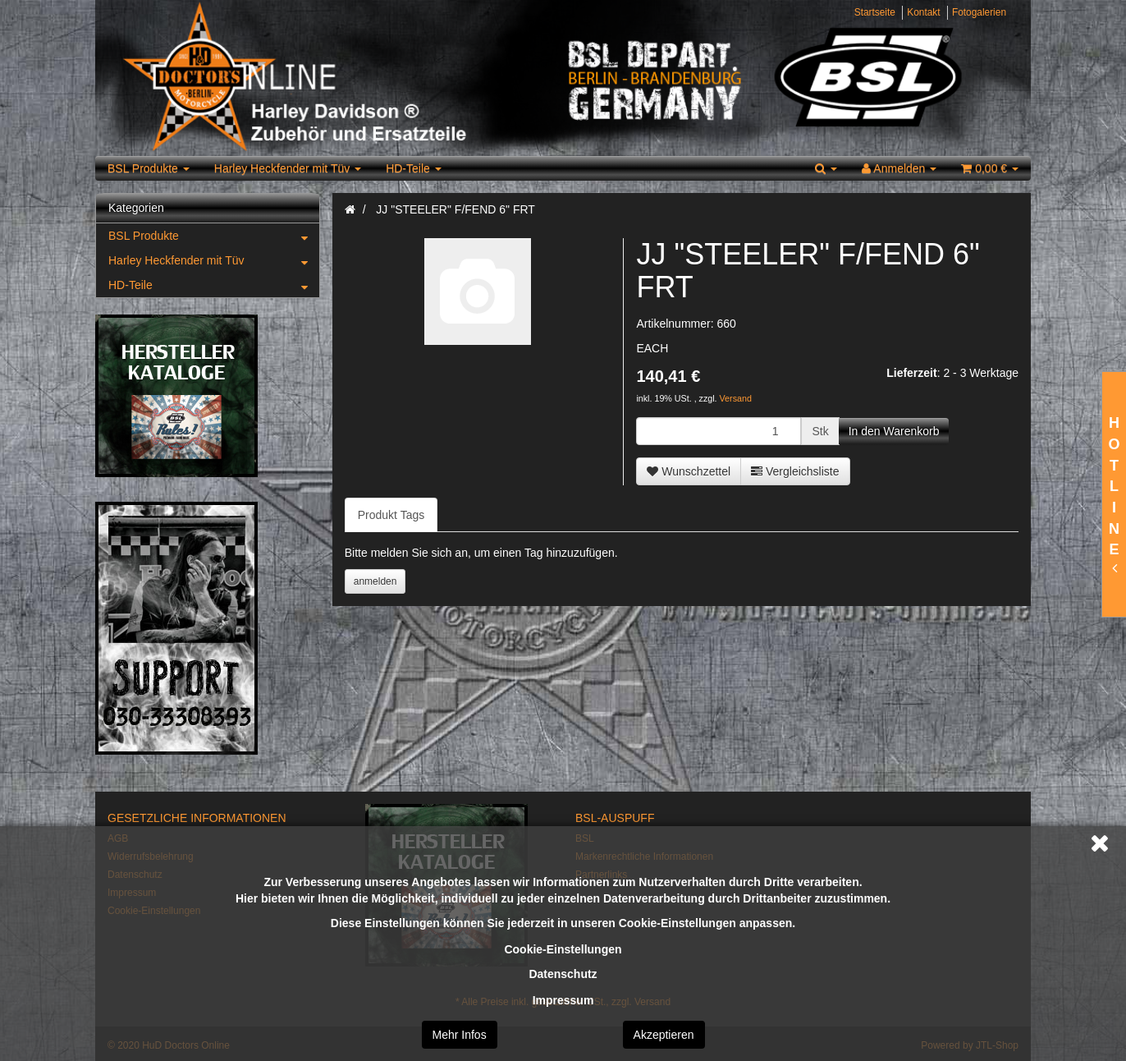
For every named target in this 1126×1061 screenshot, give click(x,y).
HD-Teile (414, 168)
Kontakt (923, 12)
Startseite (874, 12)
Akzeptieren (664, 1034)
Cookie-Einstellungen (562, 949)
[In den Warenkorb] (894, 431)
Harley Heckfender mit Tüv (287, 168)
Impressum (563, 1000)
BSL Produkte (149, 168)
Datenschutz (563, 974)
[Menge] (718, 431)
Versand (736, 398)
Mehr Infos (460, 1034)
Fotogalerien (979, 12)
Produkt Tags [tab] (391, 514)
